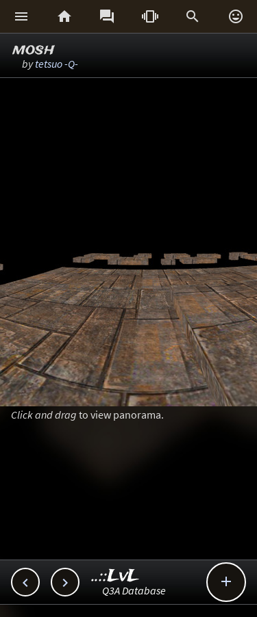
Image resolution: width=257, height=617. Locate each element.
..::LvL (115, 576)
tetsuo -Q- (56, 63)
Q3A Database (134, 590)
